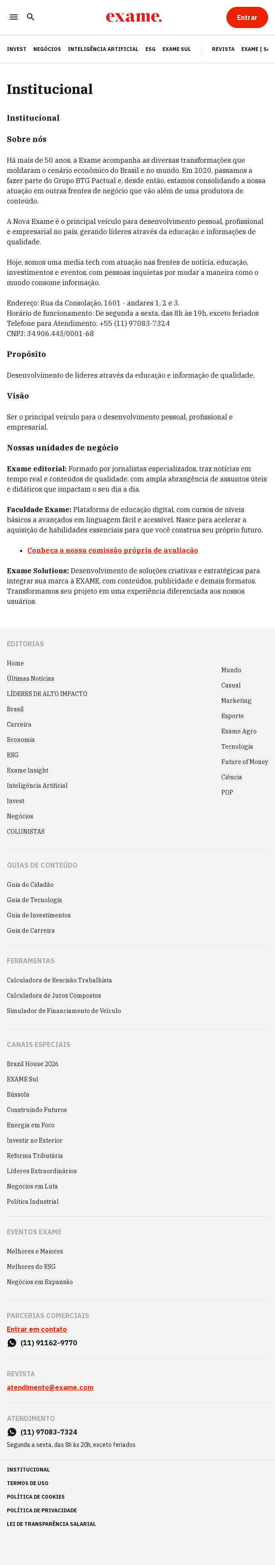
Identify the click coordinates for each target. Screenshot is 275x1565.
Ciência (231, 777)
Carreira (19, 724)
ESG (150, 49)
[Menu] (13, 17)
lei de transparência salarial (51, 1524)
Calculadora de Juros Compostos (54, 995)
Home (15, 663)
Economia (21, 740)
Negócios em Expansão (40, 1282)
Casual (231, 685)
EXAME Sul (176, 49)
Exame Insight (27, 770)
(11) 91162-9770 (48, 1343)
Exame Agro (239, 731)
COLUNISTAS (26, 831)
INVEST (16, 49)
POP (227, 792)
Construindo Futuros (37, 1110)
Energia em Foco (31, 1125)
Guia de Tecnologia (34, 900)
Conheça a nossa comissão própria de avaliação (112, 550)
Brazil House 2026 (32, 1064)
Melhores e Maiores (35, 1251)
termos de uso (28, 1483)
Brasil (15, 709)
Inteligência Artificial (103, 49)
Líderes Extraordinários (42, 1171)
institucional (28, 1469)
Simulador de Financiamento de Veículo (64, 1011)
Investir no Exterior (35, 1140)
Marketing (236, 701)
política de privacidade (42, 1510)
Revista (223, 49)
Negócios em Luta (32, 1186)
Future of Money (244, 762)
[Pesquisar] (31, 17)
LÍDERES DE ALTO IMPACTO (47, 694)
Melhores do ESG (31, 1267)
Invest (15, 801)
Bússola (18, 1094)
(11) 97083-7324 (48, 1432)
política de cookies (36, 1497)
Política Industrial (33, 1202)
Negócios (47, 49)
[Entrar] (247, 17)
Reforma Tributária (35, 1156)
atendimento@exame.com (50, 1387)
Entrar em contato (37, 1329)
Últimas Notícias (30, 678)
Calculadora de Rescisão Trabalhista (59, 980)
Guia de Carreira (31, 930)
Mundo (231, 670)
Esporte (232, 716)
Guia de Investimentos (39, 915)
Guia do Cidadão (30, 885)
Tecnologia (237, 746)
